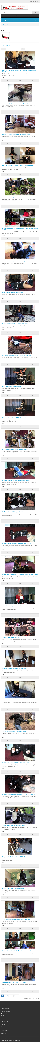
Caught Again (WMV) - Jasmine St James (13, 825)
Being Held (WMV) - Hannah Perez (11, 386)
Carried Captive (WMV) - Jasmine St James (14, 731)
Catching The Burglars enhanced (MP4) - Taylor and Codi (18, 794)
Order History (4, 1030)
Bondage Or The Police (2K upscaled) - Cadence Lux (16, 543)
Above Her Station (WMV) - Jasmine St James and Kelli (17, 261)
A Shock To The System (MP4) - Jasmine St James (16, 134)
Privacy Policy (4, 1010)
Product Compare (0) (6, 45)
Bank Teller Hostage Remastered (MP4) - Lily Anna (16, 355)
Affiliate (2, 1023)
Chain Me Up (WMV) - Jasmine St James (13, 888)
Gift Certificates (4, 1021)
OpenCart (9, 1039)
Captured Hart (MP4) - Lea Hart (11, 637)
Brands (2, 1020)
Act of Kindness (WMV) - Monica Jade (12, 292)
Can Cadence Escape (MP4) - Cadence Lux (14, 606)
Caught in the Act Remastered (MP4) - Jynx (14, 857)
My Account (3, 1028)
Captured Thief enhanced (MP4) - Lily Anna (14, 668)
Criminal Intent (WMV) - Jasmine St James (14, 982)
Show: (23, 49)
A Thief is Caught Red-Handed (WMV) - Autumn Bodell (17, 165)
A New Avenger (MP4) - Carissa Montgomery (15, 103)
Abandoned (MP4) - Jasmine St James (12, 197)
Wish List (3, 1032)
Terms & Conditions (5, 1011)
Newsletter (3, 1033)
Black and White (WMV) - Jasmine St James (14, 512)
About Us (3, 1007)
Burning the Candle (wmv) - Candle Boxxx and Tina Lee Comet (20, 574)
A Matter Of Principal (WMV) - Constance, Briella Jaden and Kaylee (19, 70)
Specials (3, 1024)
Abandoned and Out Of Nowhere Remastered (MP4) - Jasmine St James (20, 229)
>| (17, 995)
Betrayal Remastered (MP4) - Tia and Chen (14, 449)
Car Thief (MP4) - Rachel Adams (11, 700)
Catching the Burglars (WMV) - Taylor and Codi (15, 762)
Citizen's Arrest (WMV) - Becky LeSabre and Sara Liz (17, 951)
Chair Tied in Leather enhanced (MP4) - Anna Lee (16, 919)
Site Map (3, 1015)
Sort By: (3, 49)
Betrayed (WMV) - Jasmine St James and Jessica (15, 480)
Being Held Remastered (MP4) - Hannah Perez (15, 418)
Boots (8, 24)
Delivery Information (5, 1008)
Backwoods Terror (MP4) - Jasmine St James (15, 323)
